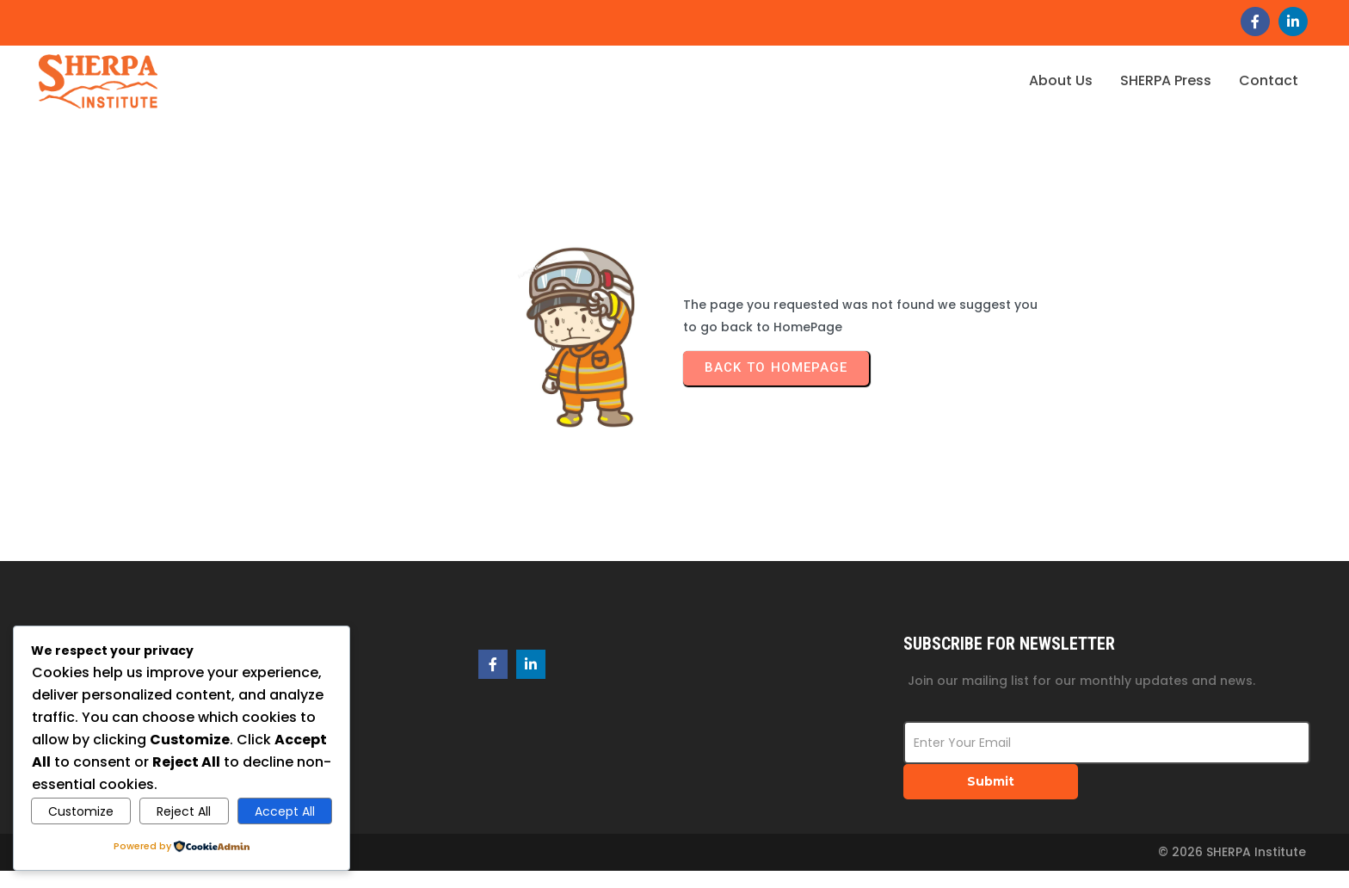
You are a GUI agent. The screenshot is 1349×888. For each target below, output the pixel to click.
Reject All (184, 811)
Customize (81, 811)
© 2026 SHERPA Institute (1232, 851)
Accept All (285, 811)
